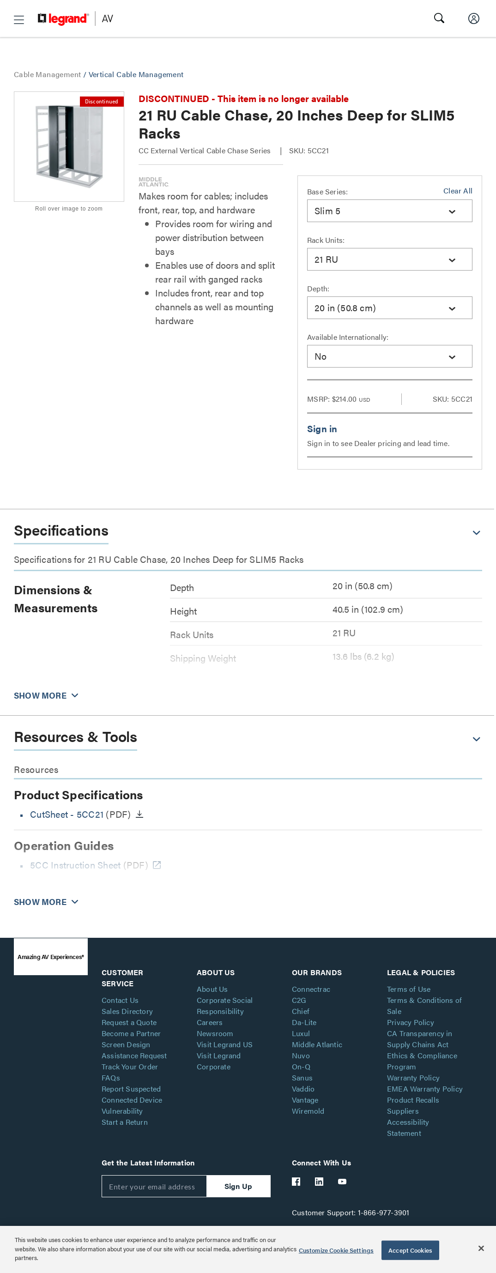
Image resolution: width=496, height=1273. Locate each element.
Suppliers (403, 1110)
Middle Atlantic (317, 1044)
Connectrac (311, 988)
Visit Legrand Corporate (219, 1061)
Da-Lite (304, 1022)
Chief (300, 1011)
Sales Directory (127, 1011)
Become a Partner (131, 1033)
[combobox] (389, 210)
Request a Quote (129, 1022)
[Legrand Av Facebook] (296, 1181)
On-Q (301, 1066)
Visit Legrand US (225, 1044)
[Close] (481, 1248)
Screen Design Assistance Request (134, 1050)
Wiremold (308, 1110)
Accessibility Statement (408, 1127)
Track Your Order (130, 1066)
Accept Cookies (410, 1250)
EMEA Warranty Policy (425, 1088)
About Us (212, 988)
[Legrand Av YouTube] (342, 1181)
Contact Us (120, 1000)
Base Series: (327, 191)
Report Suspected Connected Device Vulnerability (132, 1099)
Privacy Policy (410, 1022)
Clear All (457, 190)
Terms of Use (408, 988)
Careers (210, 1022)
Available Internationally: (347, 337)
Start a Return (125, 1121)
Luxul (301, 1033)
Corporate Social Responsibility (225, 1005)
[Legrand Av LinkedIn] (319, 1181)
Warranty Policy (413, 1077)
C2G (299, 1000)
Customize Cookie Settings (336, 1250)
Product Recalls (413, 1099)
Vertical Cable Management (136, 74)
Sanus (302, 1077)
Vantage (305, 1099)
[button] (19, 20)
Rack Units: (326, 240)
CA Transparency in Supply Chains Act (420, 1039)
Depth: (318, 288)
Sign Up (238, 1186)
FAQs (111, 1077)
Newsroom (215, 1033)
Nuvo (301, 1055)
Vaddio (303, 1088)
